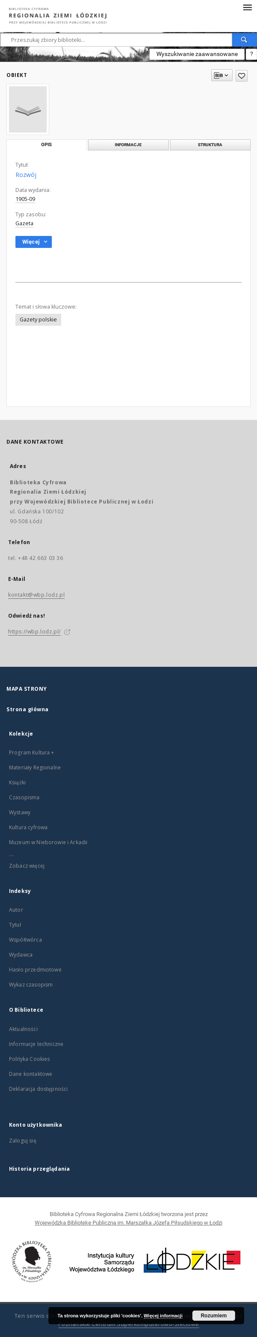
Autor (16, 909)
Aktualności (23, 1029)
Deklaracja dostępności (38, 1089)
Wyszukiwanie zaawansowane (197, 53)
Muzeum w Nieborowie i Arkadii (48, 842)
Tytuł (15, 924)
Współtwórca (25, 939)
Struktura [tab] (210, 144)
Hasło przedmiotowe (35, 969)
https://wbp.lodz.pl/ (34, 631)
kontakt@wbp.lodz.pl (36, 594)
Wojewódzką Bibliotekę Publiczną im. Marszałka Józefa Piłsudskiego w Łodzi (128, 1222)
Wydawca (21, 954)
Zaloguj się (22, 1140)
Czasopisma (24, 797)
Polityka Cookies (29, 1059)
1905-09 (25, 199)
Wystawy (19, 812)
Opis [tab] (46, 144)
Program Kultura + (31, 752)
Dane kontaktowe (30, 1074)
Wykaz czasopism (31, 984)
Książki (17, 782)
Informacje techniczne (36, 1044)
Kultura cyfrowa (28, 827)
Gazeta (24, 223)
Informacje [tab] (128, 144)
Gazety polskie (38, 319)
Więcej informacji (163, 1315)
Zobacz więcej (27, 865)
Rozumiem (214, 1316)
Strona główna (27, 709)
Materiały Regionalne (35, 767)
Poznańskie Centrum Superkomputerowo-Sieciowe (128, 1324)
